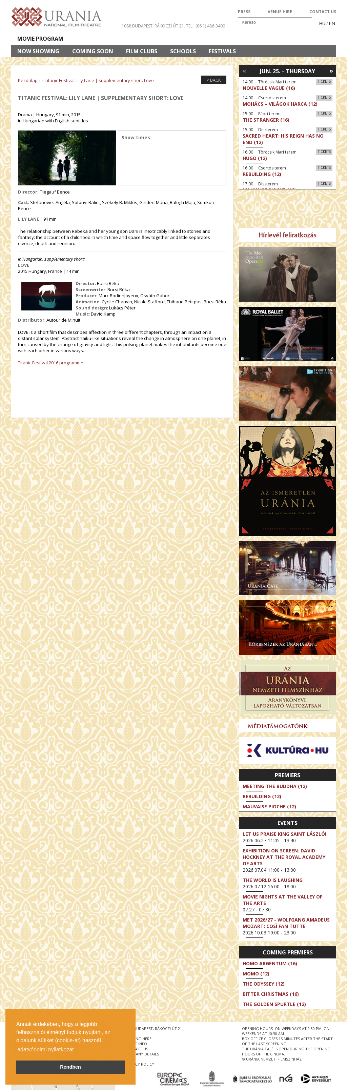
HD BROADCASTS (98, 38)
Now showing (38, 51)
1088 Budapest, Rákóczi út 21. (153, 26)
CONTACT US (322, 12)
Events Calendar (235, 38)
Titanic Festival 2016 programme (50, 363)
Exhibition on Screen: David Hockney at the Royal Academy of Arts (284, 857)
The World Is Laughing (273, 880)
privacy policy (139, 1064)
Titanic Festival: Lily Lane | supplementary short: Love (99, 80)
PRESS (244, 12)
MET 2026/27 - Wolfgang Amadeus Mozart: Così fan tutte (286, 922)
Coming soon (92, 51)
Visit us (186, 38)
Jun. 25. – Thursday (287, 71)
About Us (148, 38)
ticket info (136, 1043)
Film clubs (141, 51)
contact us (136, 1048)
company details (142, 1053)
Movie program (40, 38)
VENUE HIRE (280, 12)
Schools (183, 51)
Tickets (324, 81)
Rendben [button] (70, 1067)
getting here (138, 1038)
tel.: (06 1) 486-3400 (205, 26)
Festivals (222, 51)
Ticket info (289, 38)
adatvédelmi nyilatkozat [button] (45, 1049)
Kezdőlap (28, 80)
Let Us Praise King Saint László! (284, 834)
